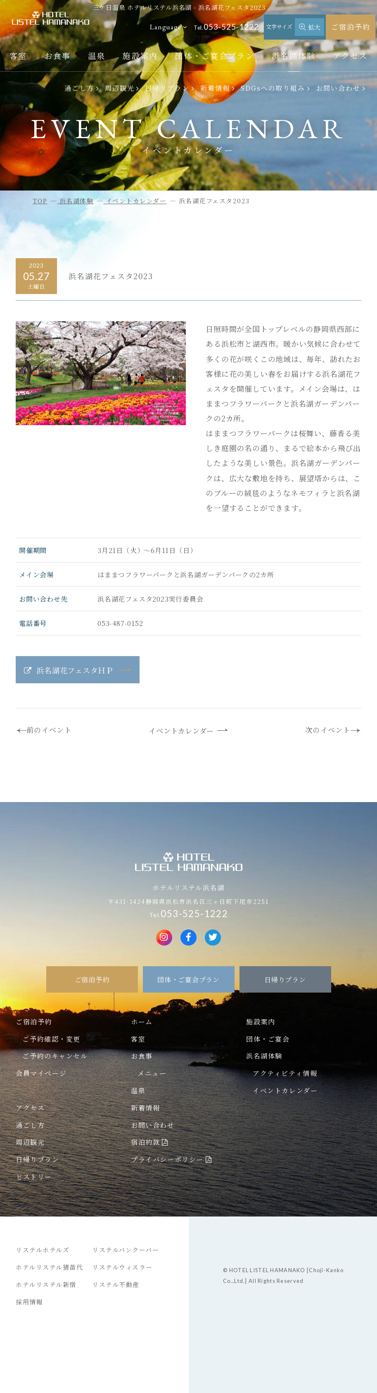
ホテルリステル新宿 (46, 1284)
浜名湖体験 (294, 55)
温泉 (97, 55)
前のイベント (49, 730)
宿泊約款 (145, 1142)
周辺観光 (120, 88)
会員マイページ (41, 1073)
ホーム (142, 1021)
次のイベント (328, 730)
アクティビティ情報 (285, 1073)
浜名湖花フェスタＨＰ (75, 670)
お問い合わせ (338, 88)
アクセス (350, 55)
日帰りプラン (167, 88)
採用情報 (29, 1301)
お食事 (57, 55)
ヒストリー (34, 1176)
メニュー (152, 1073)
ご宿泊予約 (350, 26)
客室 (18, 55)
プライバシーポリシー (167, 1159)
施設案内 (140, 55)
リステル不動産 (116, 1284)
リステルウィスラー (122, 1267)
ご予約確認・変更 (51, 1039)
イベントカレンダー (181, 730)
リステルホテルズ (42, 1249)
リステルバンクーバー (125, 1249)
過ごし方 (79, 88)
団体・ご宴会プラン (214, 55)
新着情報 (215, 88)
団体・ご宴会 (268, 1039)
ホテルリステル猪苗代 (49, 1267)
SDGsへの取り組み (273, 88)
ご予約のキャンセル (55, 1056)
